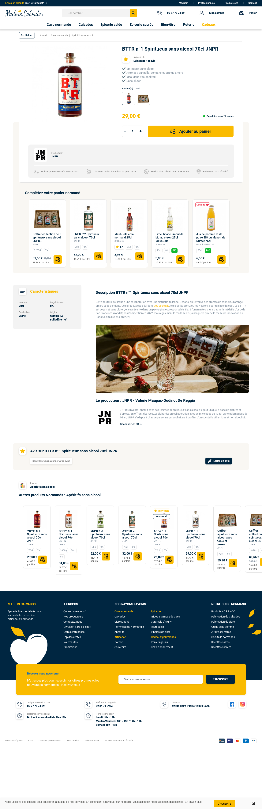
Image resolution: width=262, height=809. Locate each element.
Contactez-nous (72, 621)
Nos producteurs (73, 616)
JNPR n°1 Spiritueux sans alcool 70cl (195, 534)
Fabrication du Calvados (225, 616)
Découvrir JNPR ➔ (131, 424)
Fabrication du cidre (223, 621)
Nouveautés (70, 642)
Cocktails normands (223, 637)
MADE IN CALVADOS (22, 604)
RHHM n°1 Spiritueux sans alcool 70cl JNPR (68, 536)
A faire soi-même (221, 631)
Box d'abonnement (162, 647)
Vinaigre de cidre (160, 631)
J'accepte (224, 803)
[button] (27, 35)
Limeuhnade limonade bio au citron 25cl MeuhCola (169, 237)
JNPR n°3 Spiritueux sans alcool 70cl (100, 534)
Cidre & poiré (121, 621)
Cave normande (123, 611)
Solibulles (119, 241)
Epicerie (156, 611)
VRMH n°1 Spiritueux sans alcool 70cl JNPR (37, 536)
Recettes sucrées (221, 647)
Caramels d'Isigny (161, 621)
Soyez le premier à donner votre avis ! (51, 461)
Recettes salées (220, 642)
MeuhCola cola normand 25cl (124, 235)
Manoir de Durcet (205, 244)
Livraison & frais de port (77, 626)
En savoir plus (193, 801)
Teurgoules (157, 626)
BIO (174, 250)
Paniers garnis (159, 642)
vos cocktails (161, 305)
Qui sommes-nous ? (75, 611)
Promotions (70, 647)
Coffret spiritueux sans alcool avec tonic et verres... (227, 537)
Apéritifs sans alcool (42, 486)
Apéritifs (119, 631)
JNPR (36, 244)
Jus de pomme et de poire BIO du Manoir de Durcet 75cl (210, 237)
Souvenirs (120, 647)
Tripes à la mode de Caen (165, 616)
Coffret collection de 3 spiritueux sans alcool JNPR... (47, 237)
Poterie (118, 642)
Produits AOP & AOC (223, 611)
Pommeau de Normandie (129, 626)
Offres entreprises (73, 631)
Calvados (119, 616)
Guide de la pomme (222, 626)
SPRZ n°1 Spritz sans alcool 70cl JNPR (161, 536)
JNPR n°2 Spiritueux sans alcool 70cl (86, 235)
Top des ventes (72, 637)
